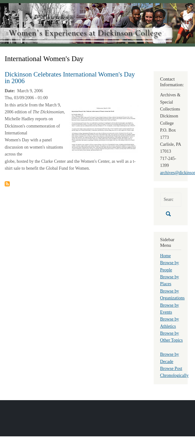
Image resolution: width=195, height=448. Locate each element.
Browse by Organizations (172, 294)
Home (165, 255)
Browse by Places (169, 280)
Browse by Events (169, 309)
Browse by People (169, 266)
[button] (103, 128)
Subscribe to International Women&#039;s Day (7, 183)
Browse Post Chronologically (174, 372)
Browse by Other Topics (171, 337)
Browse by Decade (169, 358)
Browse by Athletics (169, 322)
